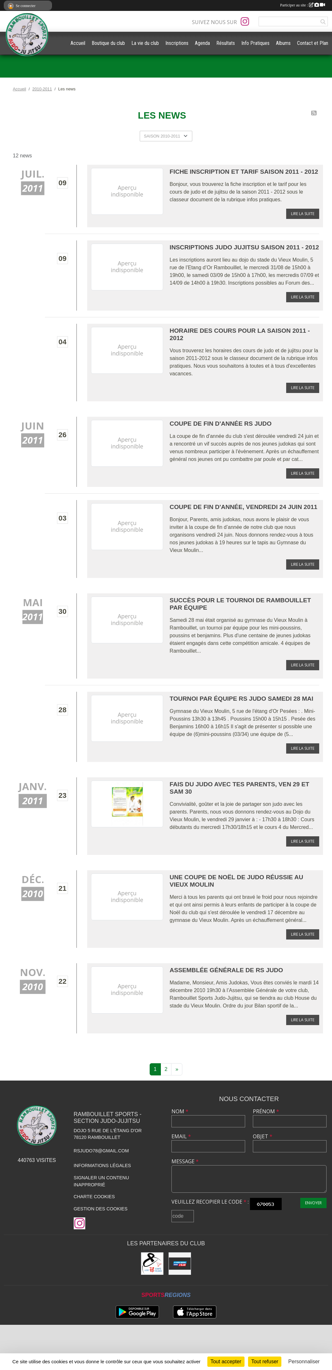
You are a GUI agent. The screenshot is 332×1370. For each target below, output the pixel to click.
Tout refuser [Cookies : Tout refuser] (264, 1361)
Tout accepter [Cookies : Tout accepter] (226, 1361)
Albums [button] (283, 43)
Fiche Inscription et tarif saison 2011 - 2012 (244, 171)
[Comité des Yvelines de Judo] (152, 1263)
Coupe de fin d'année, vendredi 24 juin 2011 (243, 507)
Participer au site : (302, 5)
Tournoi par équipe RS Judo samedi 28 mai (241, 698)
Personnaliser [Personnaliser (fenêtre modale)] (304, 1361)
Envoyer (313, 1203)
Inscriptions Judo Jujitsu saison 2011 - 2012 (244, 247)
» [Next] (176, 1069)
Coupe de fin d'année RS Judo (220, 423)
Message (185, 1161)
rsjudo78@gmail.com (101, 1150)
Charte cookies (94, 1196)
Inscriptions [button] (176, 43)
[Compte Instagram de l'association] (245, 21)
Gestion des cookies (101, 1208)
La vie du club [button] (145, 43)
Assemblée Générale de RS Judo (226, 970)
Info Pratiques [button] (255, 43)
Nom (179, 1111)
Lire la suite (302, 213)
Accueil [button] (78, 43)
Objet (262, 1136)
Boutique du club (108, 43)
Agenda (202, 43)
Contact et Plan (312, 43)
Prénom (266, 1111)
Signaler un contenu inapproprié (101, 1181)
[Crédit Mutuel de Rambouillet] (180, 1263)
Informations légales (102, 1165)
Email (181, 1136)
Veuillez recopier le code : (210, 1201)
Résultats (225, 43)
